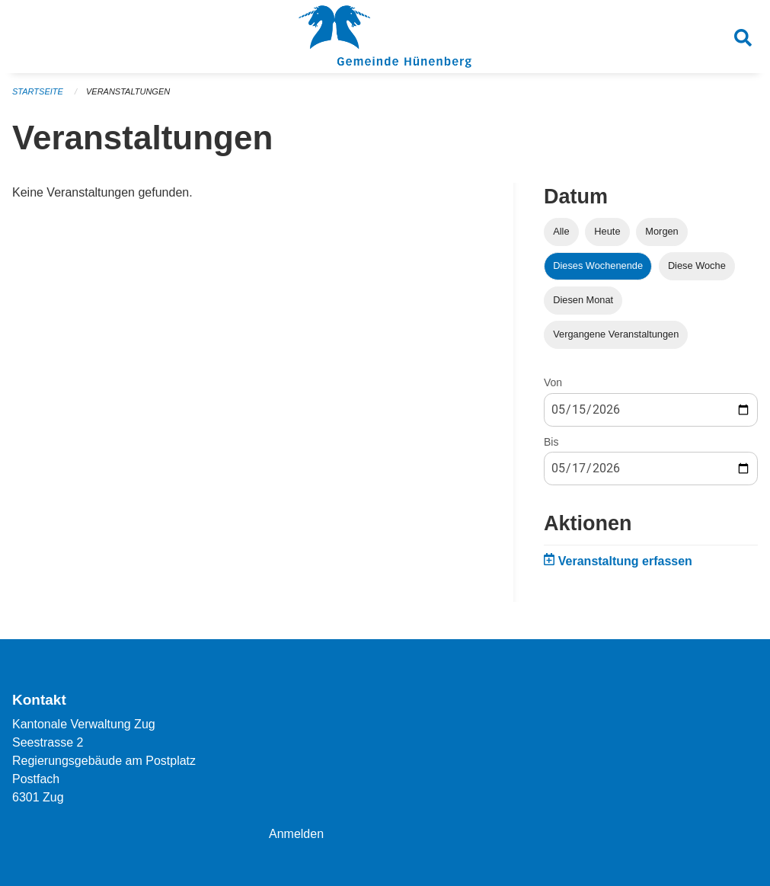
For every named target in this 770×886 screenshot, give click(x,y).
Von (553, 382)
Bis (551, 442)
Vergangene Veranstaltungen (616, 334)
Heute (607, 231)
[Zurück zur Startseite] (385, 36)
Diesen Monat (583, 299)
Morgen (661, 231)
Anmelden (296, 833)
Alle (561, 231)
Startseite (37, 91)
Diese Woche (697, 265)
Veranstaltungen (128, 91)
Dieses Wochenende (598, 265)
